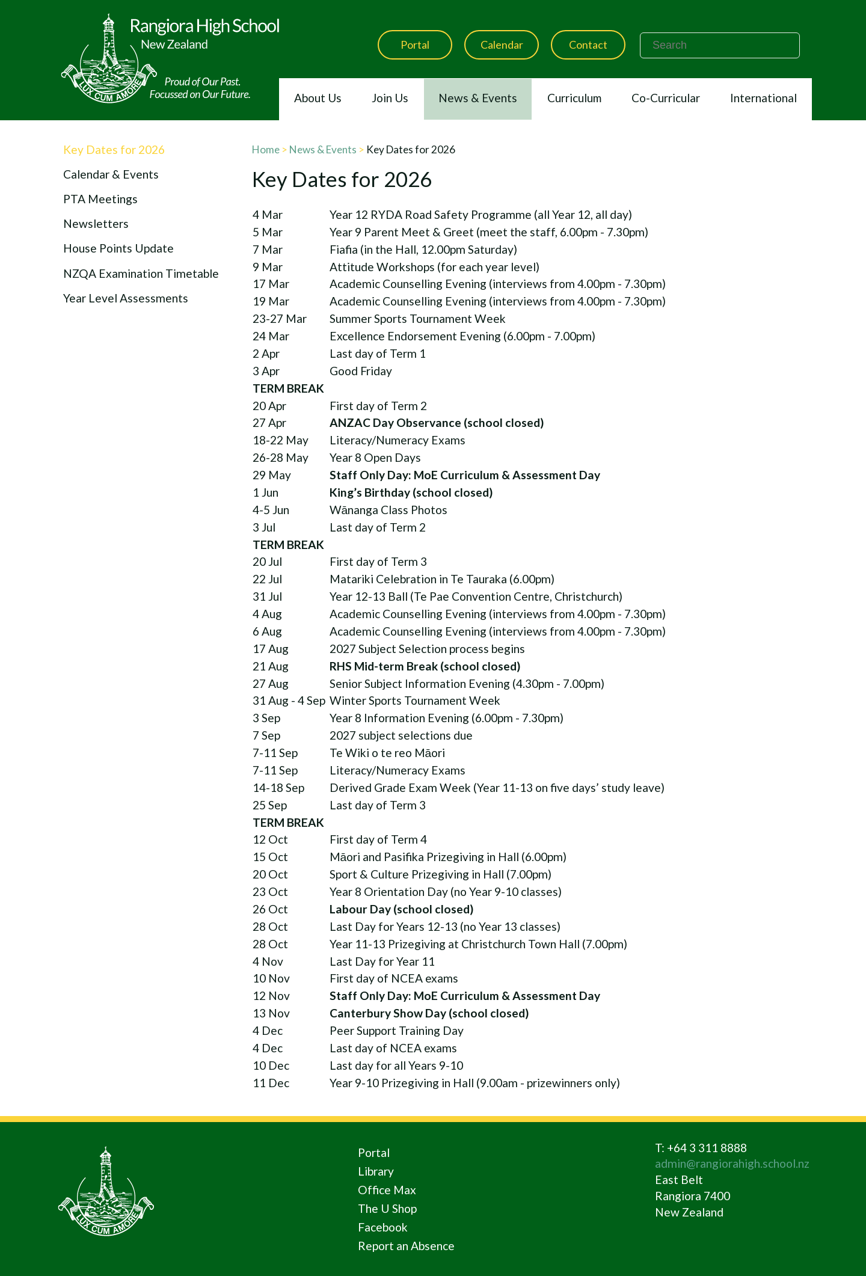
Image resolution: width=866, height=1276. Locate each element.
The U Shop (387, 1208)
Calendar (502, 44)
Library (376, 1171)
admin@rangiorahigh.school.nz (732, 1163)
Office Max (387, 1190)
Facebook (383, 1227)
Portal (415, 44)
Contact (588, 44)
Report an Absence (406, 1246)
